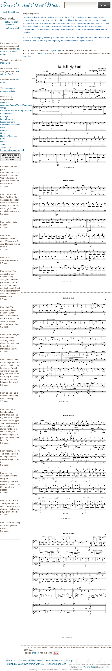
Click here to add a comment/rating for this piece (10, 157)
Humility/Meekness (8, 136)
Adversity (4, 102)
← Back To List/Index (9, 12)
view (11, 22)
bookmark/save (42, 53)
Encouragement (7, 122)
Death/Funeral (6, 119)
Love (2, 139)
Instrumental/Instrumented (12, 150)
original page (55, 50)
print (16, 22)
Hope (2, 133)
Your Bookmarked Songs (59, 660)
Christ (3, 108)
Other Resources (56, 664)
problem (35, 653)
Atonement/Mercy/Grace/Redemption (17, 105)
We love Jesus (90, 667)
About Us (10, 660)
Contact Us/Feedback (31, 660)
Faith (2, 127)
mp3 (7, 28)
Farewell (4, 130)
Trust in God (5, 147)
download (9, 25)
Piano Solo (5, 63)
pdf (6, 22)
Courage (4, 116)
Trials (2, 144)
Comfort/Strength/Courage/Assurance (17, 110)
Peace (3, 141)
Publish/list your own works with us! (24, 664)
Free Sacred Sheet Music (30, 5)
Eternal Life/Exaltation (10, 125)
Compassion (5, 113)
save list (26, 56)
